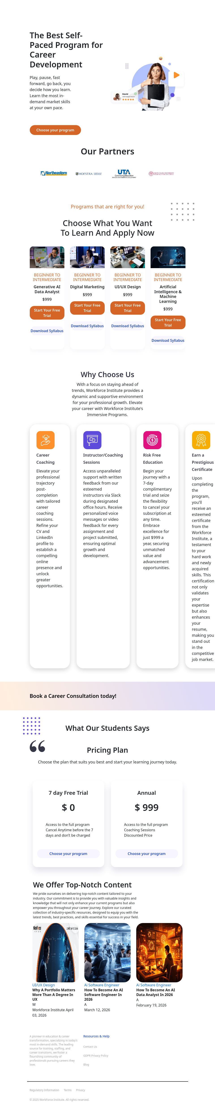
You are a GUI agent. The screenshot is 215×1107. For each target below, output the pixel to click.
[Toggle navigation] (35, 10)
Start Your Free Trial (47, 313)
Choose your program (55, 130)
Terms (68, 1090)
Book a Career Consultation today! (73, 695)
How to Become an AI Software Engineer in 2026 (103, 995)
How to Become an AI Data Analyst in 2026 (155, 992)
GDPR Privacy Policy (95, 1056)
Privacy (80, 1090)
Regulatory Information (45, 1090)
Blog (86, 1064)
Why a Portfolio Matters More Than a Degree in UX (53, 995)
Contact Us (90, 1047)
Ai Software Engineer (101, 985)
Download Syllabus (47, 330)
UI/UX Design (43, 985)
